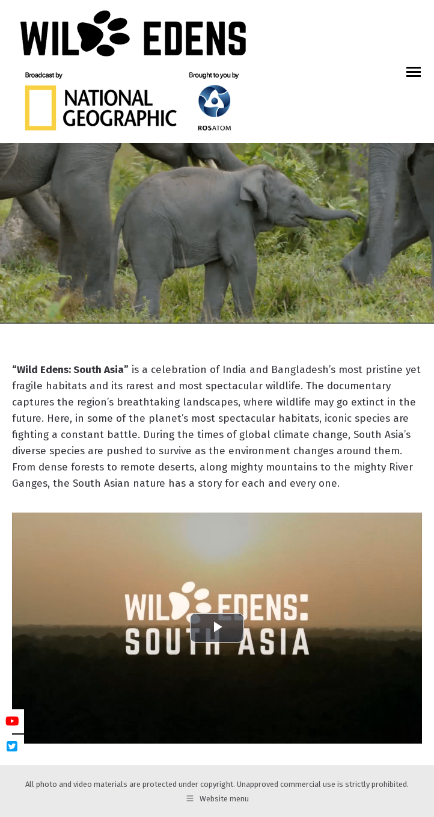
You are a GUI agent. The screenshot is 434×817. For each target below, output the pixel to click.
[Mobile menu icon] (413, 72)
